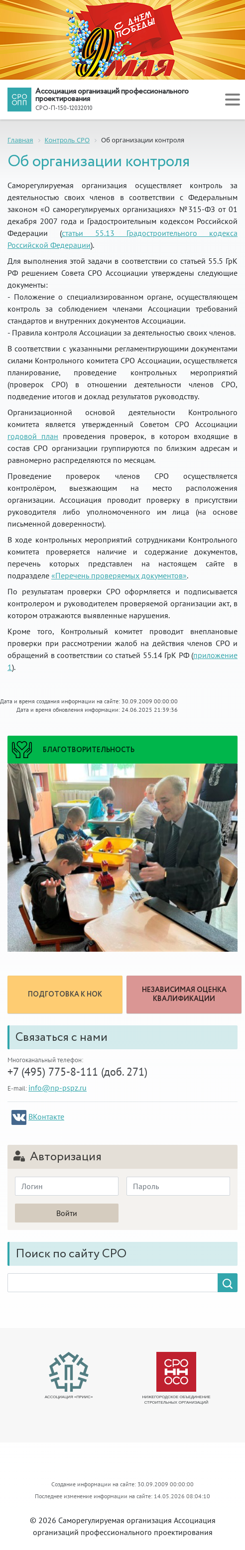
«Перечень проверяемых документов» (119, 575)
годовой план (32, 436)
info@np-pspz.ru (57, 1088)
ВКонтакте (46, 1116)
